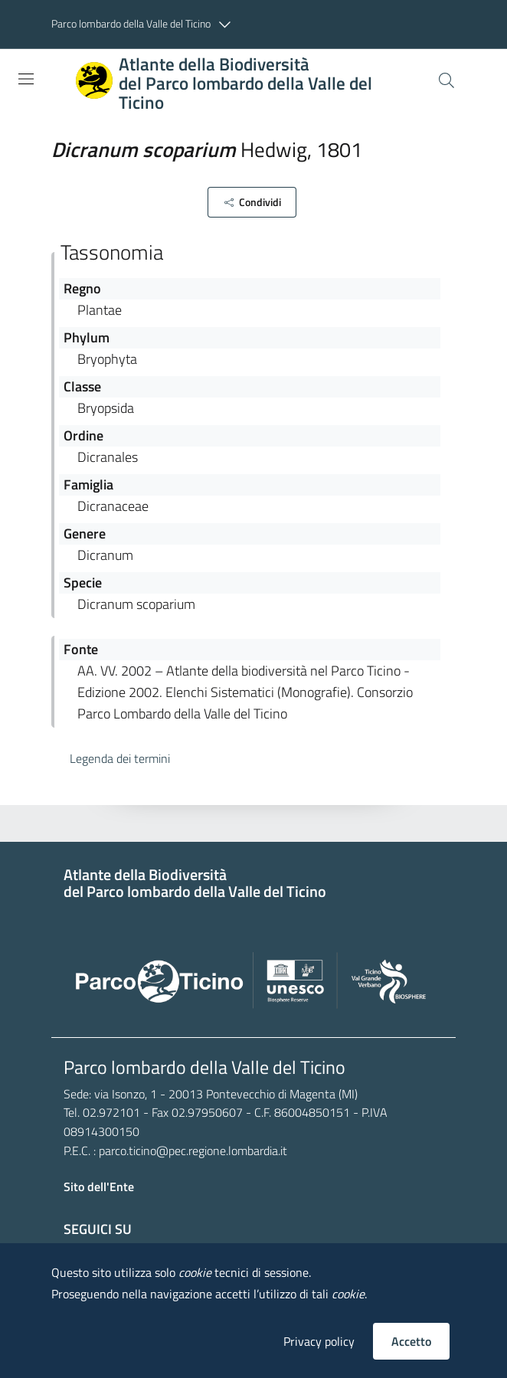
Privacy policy (319, 1341)
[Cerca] (446, 80)
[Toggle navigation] (26, 79)
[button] (144, 24)
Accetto (411, 1341)
